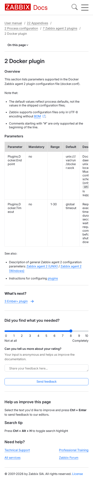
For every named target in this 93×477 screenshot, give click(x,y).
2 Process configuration (21, 28)
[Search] (75, 7)
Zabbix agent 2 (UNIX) (42, 266)
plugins (53, 278)
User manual (13, 23)
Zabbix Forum (68, 457)
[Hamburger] (84, 8)
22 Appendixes (37, 23)
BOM (37, 116)
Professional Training (73, 450)
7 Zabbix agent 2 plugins (60, 28)
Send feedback (46, 381)
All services (12, 457)
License (77, 474)
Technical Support (17, 450)
